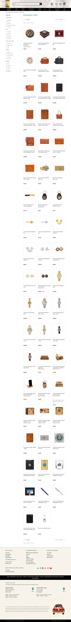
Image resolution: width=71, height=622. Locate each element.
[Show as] (28, 23)
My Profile (7, 552)
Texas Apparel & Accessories (31, 9)
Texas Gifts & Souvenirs (57, 9)
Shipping (27, 557)
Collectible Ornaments (9, 9)
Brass (8, 63)
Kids (45, 9)
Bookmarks (9, 20)
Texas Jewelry (16, 9)
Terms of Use (53, 620)
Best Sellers (9, 43)
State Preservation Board (9, 571)
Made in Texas (9, 45)
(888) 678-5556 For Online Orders (32, 552)
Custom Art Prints (8, 561)
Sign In (64, 1)
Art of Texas (50, 9)
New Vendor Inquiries (30, 562)
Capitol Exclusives (50, 555)
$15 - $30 (9, 33)
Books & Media (39, 9)
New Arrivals (49, 552)
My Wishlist (7, 555)
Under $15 (9, 31)
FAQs (27, 555)
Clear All (9, 71)
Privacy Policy (63, 620)
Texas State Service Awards (31, 563)
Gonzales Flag (9, 55)
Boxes (8, 21)
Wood (8, 68)
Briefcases (9, 23)
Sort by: (56, 19)
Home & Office (23, 9)
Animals (8, 52)
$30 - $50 (9, 35)
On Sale (64, 9)
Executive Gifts (8, 563)
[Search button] (41, 4)
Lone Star (9, 57)
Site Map (58, 620)
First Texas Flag (10, 53)
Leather (8, 67)
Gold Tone (9, 65)
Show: (24, 22)
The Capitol (7, 570)
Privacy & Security (29, 560)
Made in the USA (50, 557)
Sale (8, 47)
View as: (24, 19)
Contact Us (28, 554)
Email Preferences (8, 557)
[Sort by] (62, 19)
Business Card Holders (11, 25)
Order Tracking (8, 554)
